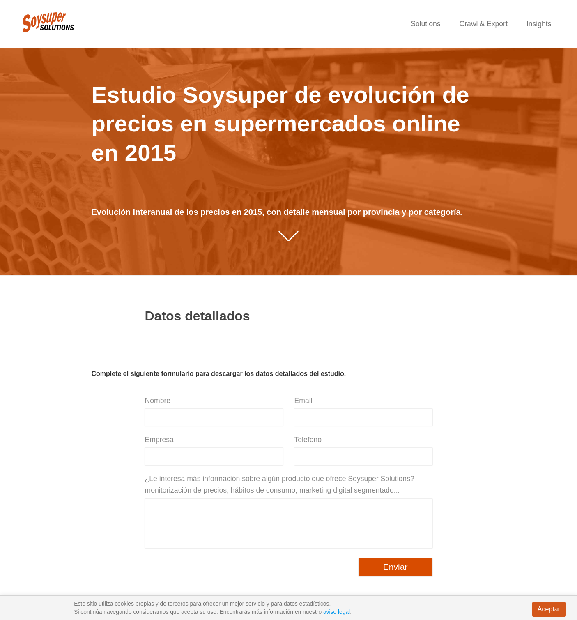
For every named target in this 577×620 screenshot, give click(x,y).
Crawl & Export (484, 24)
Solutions (425, 24)
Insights (539, 24)
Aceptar (549, 609)
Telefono (308, 440)
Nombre (158, 400)
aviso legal (336, 612)
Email (303, 400)
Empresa (159, 440)
